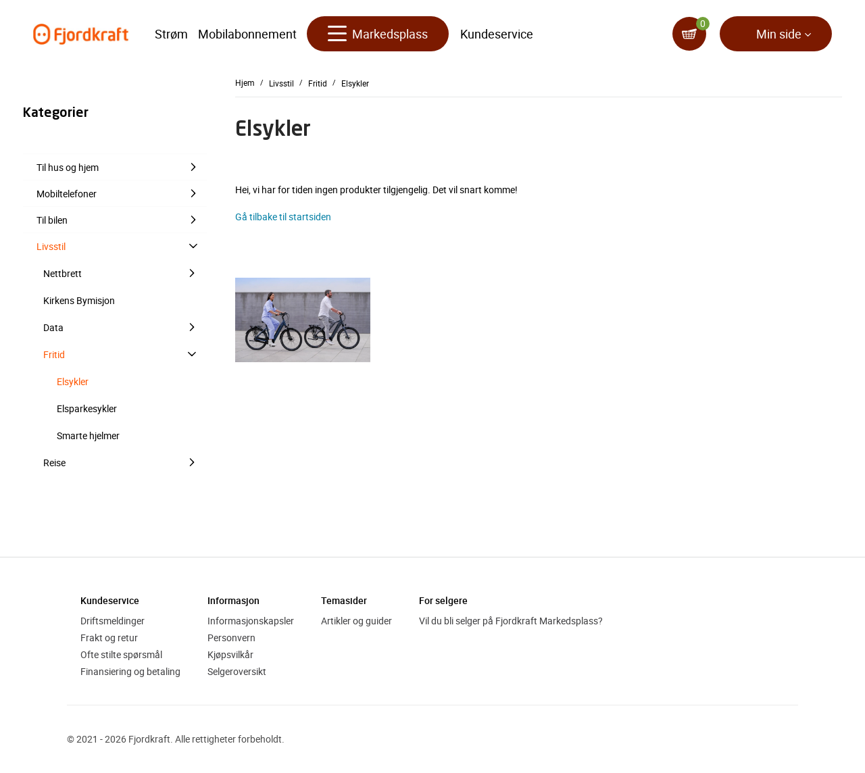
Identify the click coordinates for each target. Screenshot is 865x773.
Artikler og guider (356, 620)
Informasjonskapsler (250, 620)
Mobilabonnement (247, 34)
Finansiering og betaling (130, 671)
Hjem (245, 82)
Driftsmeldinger (112, 620)
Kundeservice (496, 34)
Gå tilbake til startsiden (283, 216)
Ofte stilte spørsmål (121, 654)
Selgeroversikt (236, 671)
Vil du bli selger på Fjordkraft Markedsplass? (511, 620)
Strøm (171, 34)
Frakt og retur (109, 637)
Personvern (231, 637)
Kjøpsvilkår (230, 654)
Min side (778, 34)
